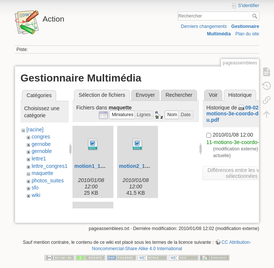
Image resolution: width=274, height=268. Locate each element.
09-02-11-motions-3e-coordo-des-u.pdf (237, 114)
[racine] (34, 130)
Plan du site (247, 33)
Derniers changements (204, 26)
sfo (35, 188)
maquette (42, 173)
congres (41, 137)
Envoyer (145, 95)
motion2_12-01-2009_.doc (150, 166)
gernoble (42, 151)
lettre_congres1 (50, 166)
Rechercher (255, 16)
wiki (36, 195)
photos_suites (48, 181)
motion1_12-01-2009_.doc (106, 166)
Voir (213, 95)
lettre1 (39, 159)
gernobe (41, 144)
